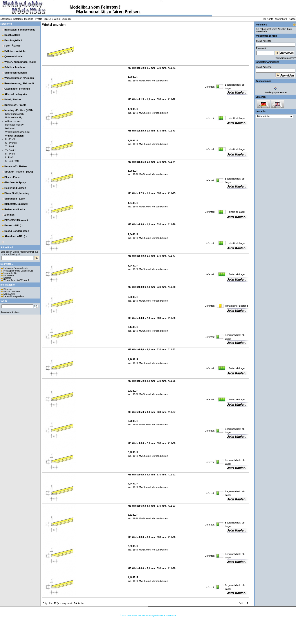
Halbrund (10, 128)
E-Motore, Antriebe (15, 51)
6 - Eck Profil (12, 161)
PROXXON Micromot (16, 220)
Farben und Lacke (14, 209)
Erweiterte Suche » (10, 312)
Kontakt (7, 278)
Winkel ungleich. (62, 19)
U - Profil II (11, 143)
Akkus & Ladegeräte (16, 94)
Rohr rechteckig (13, 117)
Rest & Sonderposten (16, 231)
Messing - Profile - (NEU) (37, 19)
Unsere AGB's (10, 273)
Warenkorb (281, 19)
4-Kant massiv (13, 121)
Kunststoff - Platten (15, 166)
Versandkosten (159, 80)
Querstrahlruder (13, 56)
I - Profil (9, 157)
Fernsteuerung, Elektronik (19, 83)
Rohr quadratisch (14, 114)
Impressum (9, 275)
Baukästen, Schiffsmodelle (19, 29)
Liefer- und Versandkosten (16, 268)
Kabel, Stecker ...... (15, 99)
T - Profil (9, 146)
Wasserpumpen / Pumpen (19, 78)
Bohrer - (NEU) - (13, 225)
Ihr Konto (268, 19)
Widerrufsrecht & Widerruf (16, 280)
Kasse (292, 19)
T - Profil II (10, 150)
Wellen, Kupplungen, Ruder (20, 62)
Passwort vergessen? (285, 58)
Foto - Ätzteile (12, 45)
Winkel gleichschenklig (17, 132)
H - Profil (10, 153)
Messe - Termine (12, 291)
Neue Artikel (9, 294)
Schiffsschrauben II (15, 72)
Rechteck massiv (14, 124)
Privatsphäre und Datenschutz (18, 271)
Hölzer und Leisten (15, 188)
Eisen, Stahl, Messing (16, 193)
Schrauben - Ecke (14, 198)
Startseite (5, 19)
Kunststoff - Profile (15, 105)
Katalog (17, 19)
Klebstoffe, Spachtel (16, 204)
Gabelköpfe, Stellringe (17, 88)
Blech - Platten (12, 177)
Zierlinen (9, 214)
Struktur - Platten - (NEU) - (19, 171)
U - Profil (10, 139)
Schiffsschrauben (14, 67)
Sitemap (8, 289)
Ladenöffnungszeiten (14, 296)
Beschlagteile (12, 35)
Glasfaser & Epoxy (15, 182)
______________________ (19, 241)
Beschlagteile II (13, 40)
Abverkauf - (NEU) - (15, 236)
